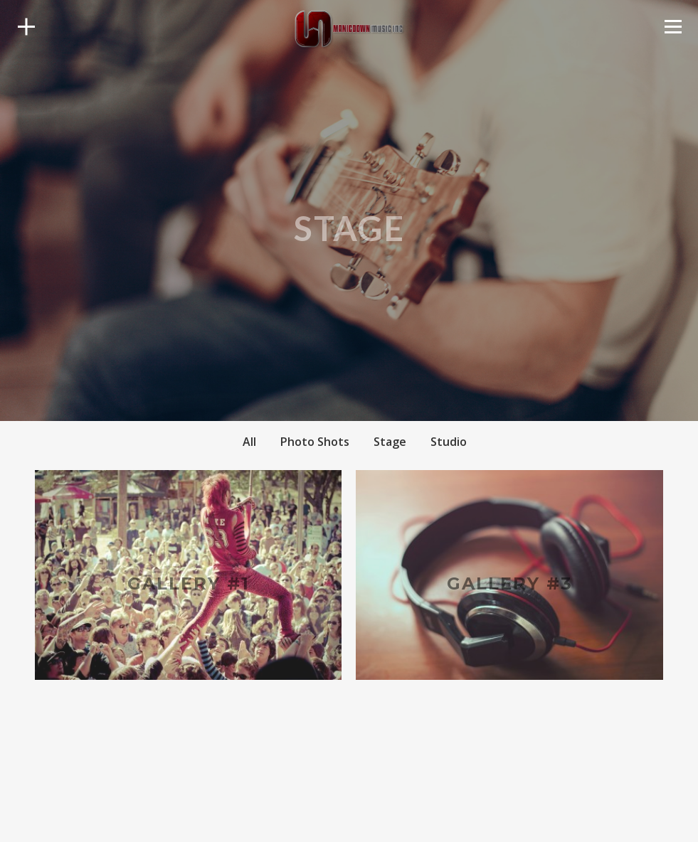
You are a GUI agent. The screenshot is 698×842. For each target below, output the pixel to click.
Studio (448, 441)
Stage (390, 441)
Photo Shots (314, 441)
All (249, 441)
